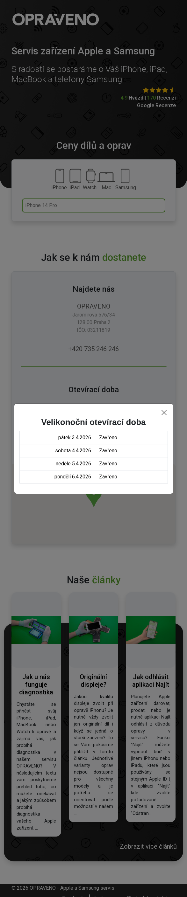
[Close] (164, 412)
